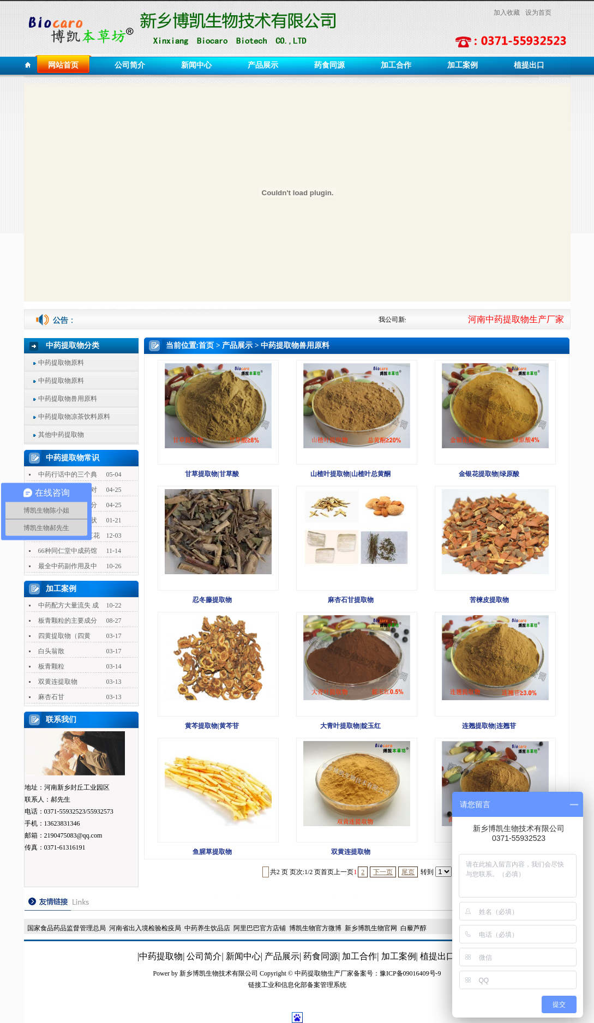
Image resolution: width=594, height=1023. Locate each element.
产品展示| (283, 956)
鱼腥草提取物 (212, 852)
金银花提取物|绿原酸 (489, 474)
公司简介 (130, 65)
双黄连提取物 (57, 681)
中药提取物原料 (61, 362)
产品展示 (263, 65)
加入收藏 (507, 12)
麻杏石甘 (51, 697)
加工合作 (396, 65)
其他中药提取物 (61, 434)
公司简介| (205, 956)
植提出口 (529, 65)
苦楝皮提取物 (489, 600)
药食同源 (329, 65)
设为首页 (538, 12)
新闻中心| (244, 956)
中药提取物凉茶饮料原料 (74, 416)
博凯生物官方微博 (315, 928)
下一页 (383, 872)
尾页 (408, 872)
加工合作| (360, 956)
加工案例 (462, 65)
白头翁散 (51, 651)
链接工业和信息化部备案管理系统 (297, 985)
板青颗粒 (51, 666)
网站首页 (63, 65)
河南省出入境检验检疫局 (145, 928)
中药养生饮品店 (207, 928)
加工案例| (399, 956)
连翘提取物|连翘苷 (489, 726)
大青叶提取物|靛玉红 (350, 726)
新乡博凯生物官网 (371, 928)
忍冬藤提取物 (212, 600)
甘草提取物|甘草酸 (212, 474)
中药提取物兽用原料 (67, 398)
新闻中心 (196, 65)
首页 (206, 345)
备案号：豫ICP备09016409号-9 (397, 973)
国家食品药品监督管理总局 (66, 928)
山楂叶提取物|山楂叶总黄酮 (350, 474)
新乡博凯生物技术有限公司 (218, 973)
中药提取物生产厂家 (324, 973)
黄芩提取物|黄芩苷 (212, 726)
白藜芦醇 (413, 928)
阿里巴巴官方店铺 (259, 928)
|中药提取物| (160, 956)
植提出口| (438, 956)
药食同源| (321, 956)
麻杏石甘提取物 (351, 600)
